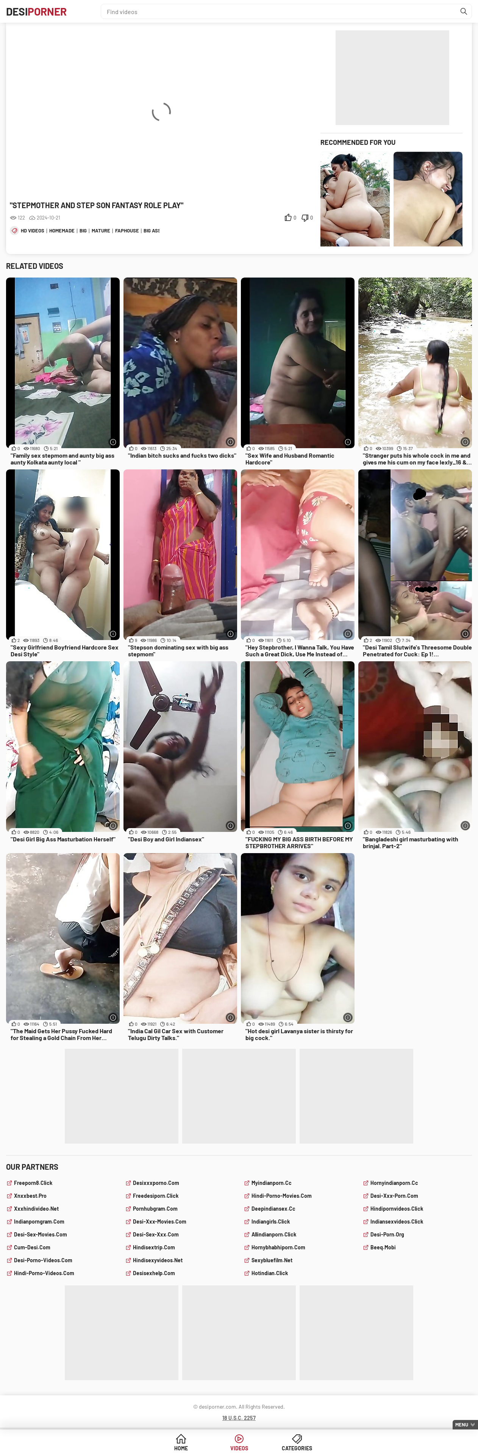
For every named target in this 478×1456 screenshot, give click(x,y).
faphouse (127, 230)
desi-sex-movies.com (40, 1234)
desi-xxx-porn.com (394, 1195)
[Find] (464, 11)
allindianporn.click (273, 1234)
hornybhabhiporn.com (278, 1247)
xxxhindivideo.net (36, 1208)
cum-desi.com (32, 1247)
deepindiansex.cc (273, 1208)
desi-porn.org (387, 1234)
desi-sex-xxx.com (156, 1234)
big (83, 230)
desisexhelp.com (154, 1273)
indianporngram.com (39, 1221)
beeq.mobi (383, 1247)
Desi (36, 11)
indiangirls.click (270, 1221)
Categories (297, 1448)
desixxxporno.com (156, 1183)
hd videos (32, 230)
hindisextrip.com (154, 1247)
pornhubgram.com (155, 1208)
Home (181, 1448)
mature (101, 230)
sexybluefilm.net (271, 1260)
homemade (62, 230)
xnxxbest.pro (30, 1195)
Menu (461, 1424)
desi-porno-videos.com (43, 1260)
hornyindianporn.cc (394, 1183)
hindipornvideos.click (396, 1208)
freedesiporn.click (155, 1195)
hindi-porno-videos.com (44, 1273)
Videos (239, 1448)
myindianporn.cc (271, 1183)
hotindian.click (269, 1273)
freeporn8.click (33, 1183)
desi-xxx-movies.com (159, 1221)
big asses (155, 230)
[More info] (113, 442)
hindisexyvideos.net (158, 1260)
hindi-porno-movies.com (281, 1195)
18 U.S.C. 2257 (239, 1418)
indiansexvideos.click (396, 1221)
